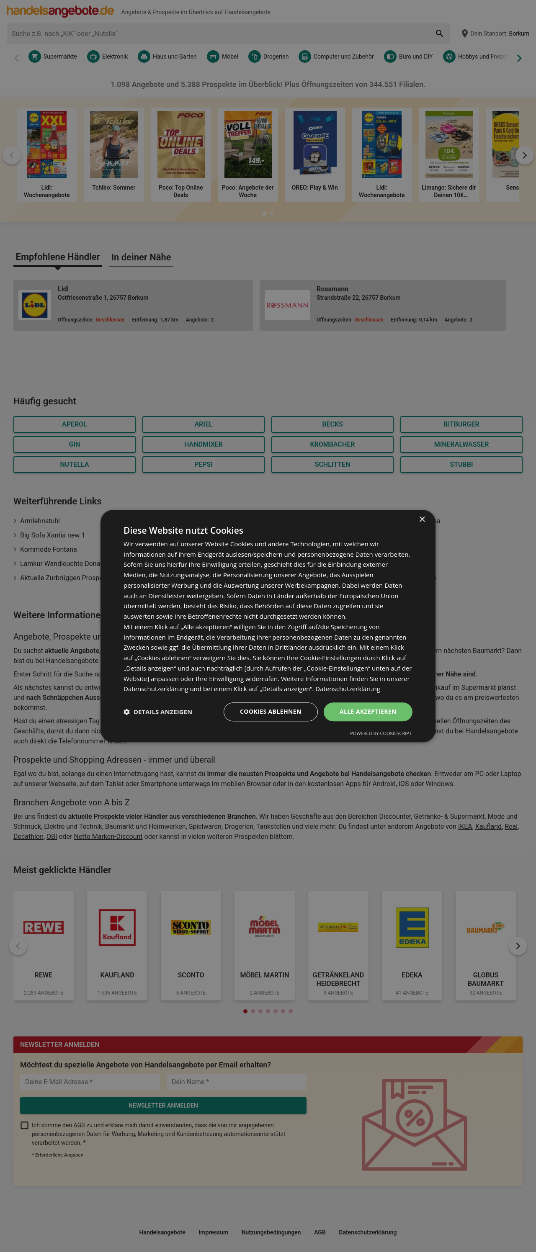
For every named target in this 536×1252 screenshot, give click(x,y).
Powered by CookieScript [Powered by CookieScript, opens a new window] (381, 733)
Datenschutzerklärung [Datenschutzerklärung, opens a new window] (347, 689)
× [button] (422, 520)
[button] (158, 712)
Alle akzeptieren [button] (368, 711)
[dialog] (268, 626)
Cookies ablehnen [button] (271, 711)
